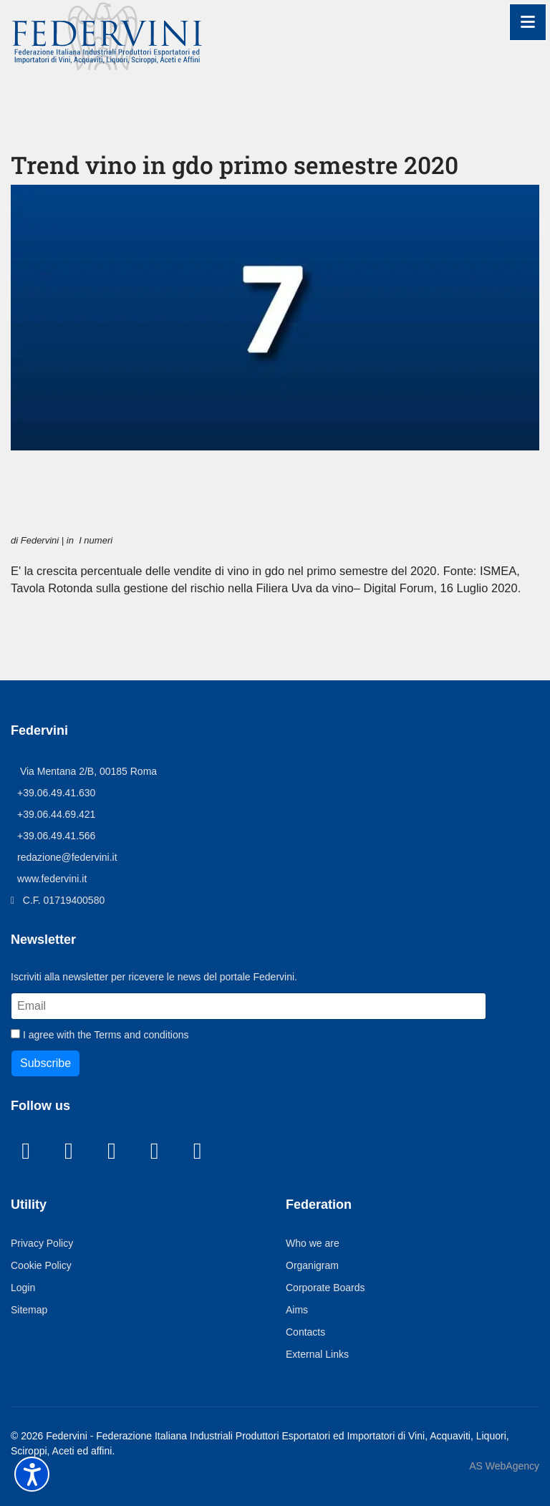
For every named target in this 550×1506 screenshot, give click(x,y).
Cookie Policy (42, 1288)
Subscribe (46, 1085)
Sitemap (30, 1332)
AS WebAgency (503, 1489)
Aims (298, 1332)
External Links (320, 1377)
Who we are (313, 1266)
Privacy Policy (44, 1266)
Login (24, 1310)
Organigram (315, 1288)
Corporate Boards (326, 1310)
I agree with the (105, 1056)
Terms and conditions (148, 1056)
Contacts (306, 1354)
